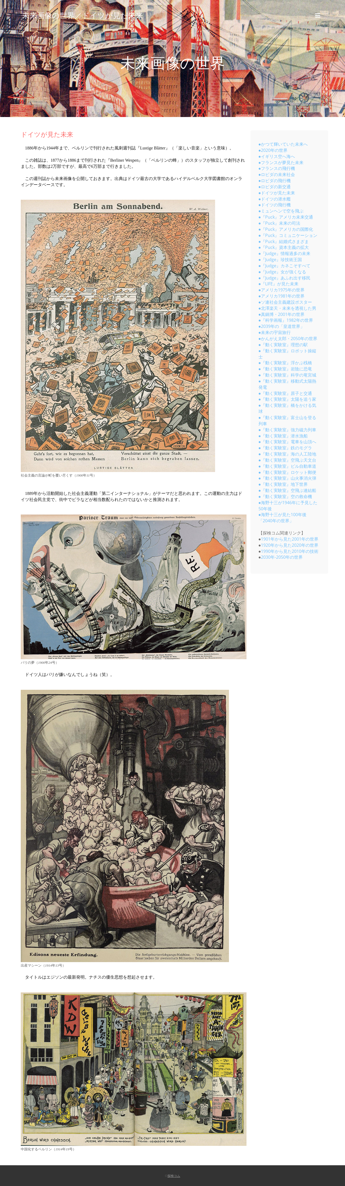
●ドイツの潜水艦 (274, 199)
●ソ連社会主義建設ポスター (285, 302)
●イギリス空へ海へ (276, 156)
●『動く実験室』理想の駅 (283, 345)
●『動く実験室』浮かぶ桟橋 (285, 363)
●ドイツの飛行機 (274, 205)
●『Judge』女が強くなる (282, 272)
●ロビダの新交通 (274, 187)
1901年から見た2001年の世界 (289, 539)
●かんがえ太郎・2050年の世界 (288, 338)
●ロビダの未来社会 (276, 174)
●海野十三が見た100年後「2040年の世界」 (282, 518)
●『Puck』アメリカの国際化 (285, 229)
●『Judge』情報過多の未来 (284, 253)
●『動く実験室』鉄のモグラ (285, 448)
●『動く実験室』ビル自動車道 (287, 466)
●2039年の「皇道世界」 (281, 326)
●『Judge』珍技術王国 (280, 259)
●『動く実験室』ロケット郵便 (287, 472)
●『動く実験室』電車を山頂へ (287, 442)
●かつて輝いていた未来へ (283, 144)
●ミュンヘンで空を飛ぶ (281, 211)
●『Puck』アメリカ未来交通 (285, 217)
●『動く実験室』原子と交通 (285, 393)
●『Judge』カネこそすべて (284, 266)
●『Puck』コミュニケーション (288, 235)
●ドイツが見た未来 (276, 193)
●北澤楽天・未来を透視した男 (287, 308)
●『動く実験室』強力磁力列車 (287, 430)
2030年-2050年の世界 (282, 557)
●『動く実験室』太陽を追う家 (287, 399)
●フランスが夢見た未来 (281, 162)
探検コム (173, 1176)
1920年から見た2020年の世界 (289, 545)
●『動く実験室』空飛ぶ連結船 (287, 490)
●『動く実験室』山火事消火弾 (287, 478)
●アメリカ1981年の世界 (281, 296)
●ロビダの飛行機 (274, 180)
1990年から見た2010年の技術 (289, 551)
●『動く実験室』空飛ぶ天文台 (287, 460)
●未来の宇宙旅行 (274, 332)
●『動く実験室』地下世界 (283, 484)
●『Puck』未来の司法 (279, 223)
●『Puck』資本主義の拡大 (283, 247)
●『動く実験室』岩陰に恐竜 (285, 369)
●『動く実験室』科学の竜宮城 (287, 375)
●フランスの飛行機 (276, 168)
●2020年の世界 (273, 150)
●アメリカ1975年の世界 (281, 290)
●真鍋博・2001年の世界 (281, 314)
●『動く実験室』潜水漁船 (283, 436)
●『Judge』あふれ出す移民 (284, 278)
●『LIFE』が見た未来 (278, 284)
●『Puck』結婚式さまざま (283, 241)
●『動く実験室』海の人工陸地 (287, 454)
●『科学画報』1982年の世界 (285, 320)
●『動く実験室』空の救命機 (285, 496)
